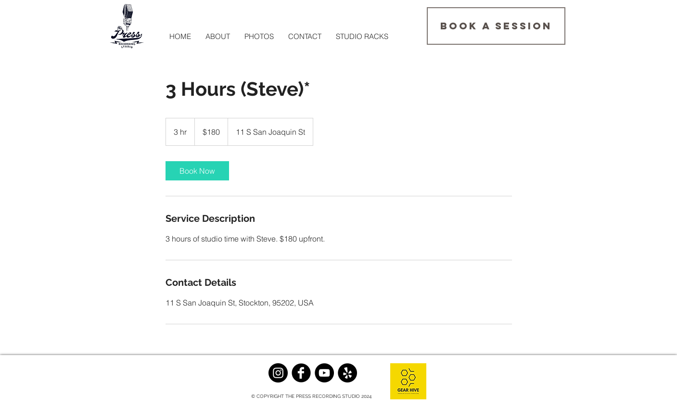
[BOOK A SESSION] (496, 26)
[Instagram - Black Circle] (278, 372)
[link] (197, 170)
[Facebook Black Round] (301, 372)
